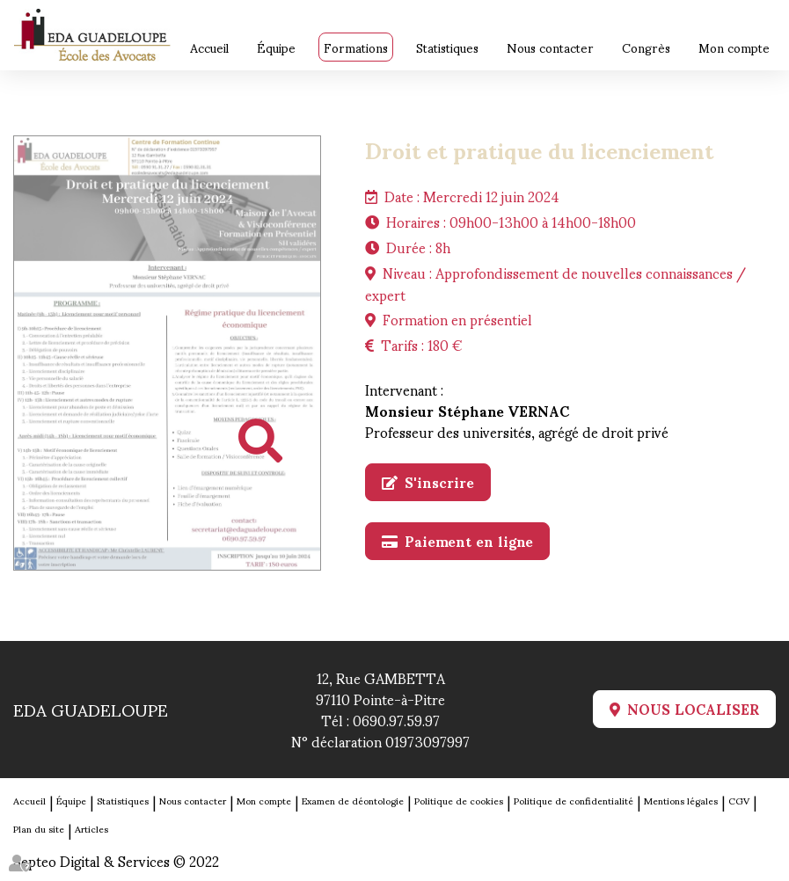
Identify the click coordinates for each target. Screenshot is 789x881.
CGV (738, 800)
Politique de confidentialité (573, 800)
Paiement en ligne (469, 541)
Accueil (209, 47)
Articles (91, 828)
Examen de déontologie (353, 800)
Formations (356, 47)
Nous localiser (693, 709)
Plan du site (38, 828)
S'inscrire (439, 482)
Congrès (646, 47)
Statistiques (447, 47)
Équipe (276, 47)
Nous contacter (550, 47)
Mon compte (734, 47)
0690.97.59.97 (396, 719)
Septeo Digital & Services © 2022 (116, 860)
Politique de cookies (458, 800)
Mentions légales (681, 800)
